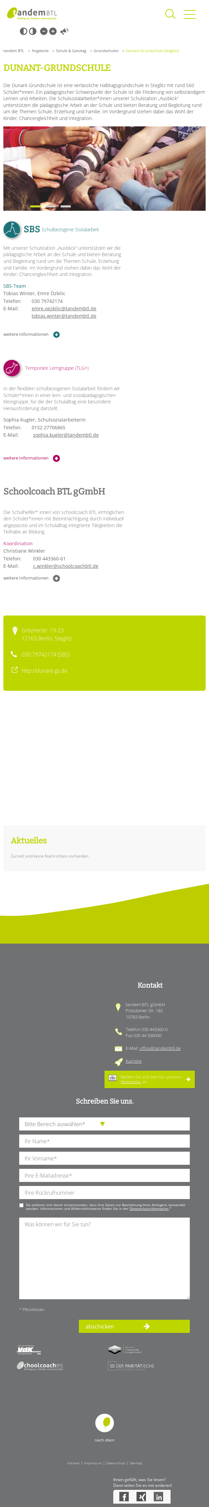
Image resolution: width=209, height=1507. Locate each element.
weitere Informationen (31, 334)
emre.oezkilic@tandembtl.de (64, 308)
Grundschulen (106, 50)
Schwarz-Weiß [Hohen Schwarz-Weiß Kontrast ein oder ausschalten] (24, 31)
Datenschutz (115, 1463)
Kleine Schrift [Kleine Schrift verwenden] (44, 31)
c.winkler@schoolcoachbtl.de (65, 566)
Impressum (93, 1463)
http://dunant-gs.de (44, 670)
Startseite (32, 13)
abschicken (100, 1326)
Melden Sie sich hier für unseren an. (151, 1079)
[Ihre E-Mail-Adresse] (104, 1175)
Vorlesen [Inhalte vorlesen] (64, 31)
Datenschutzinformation (149, 1208)
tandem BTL (13, 50)
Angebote (40, 50)
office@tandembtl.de (160, 1048)
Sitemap (136, 1463)
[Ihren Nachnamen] (104, 1141)
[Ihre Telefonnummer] (104, 1192)
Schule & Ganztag (71, 50)
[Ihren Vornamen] (104, 1158)
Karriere (134, 1061)
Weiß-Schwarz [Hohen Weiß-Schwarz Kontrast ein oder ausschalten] (33, 31)
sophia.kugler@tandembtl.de (66, 435)
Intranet (73, 1463)
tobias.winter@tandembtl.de (64, 316)
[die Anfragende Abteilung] (104, 1124)
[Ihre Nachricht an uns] (104, 1258)
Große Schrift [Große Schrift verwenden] (53, 31)
